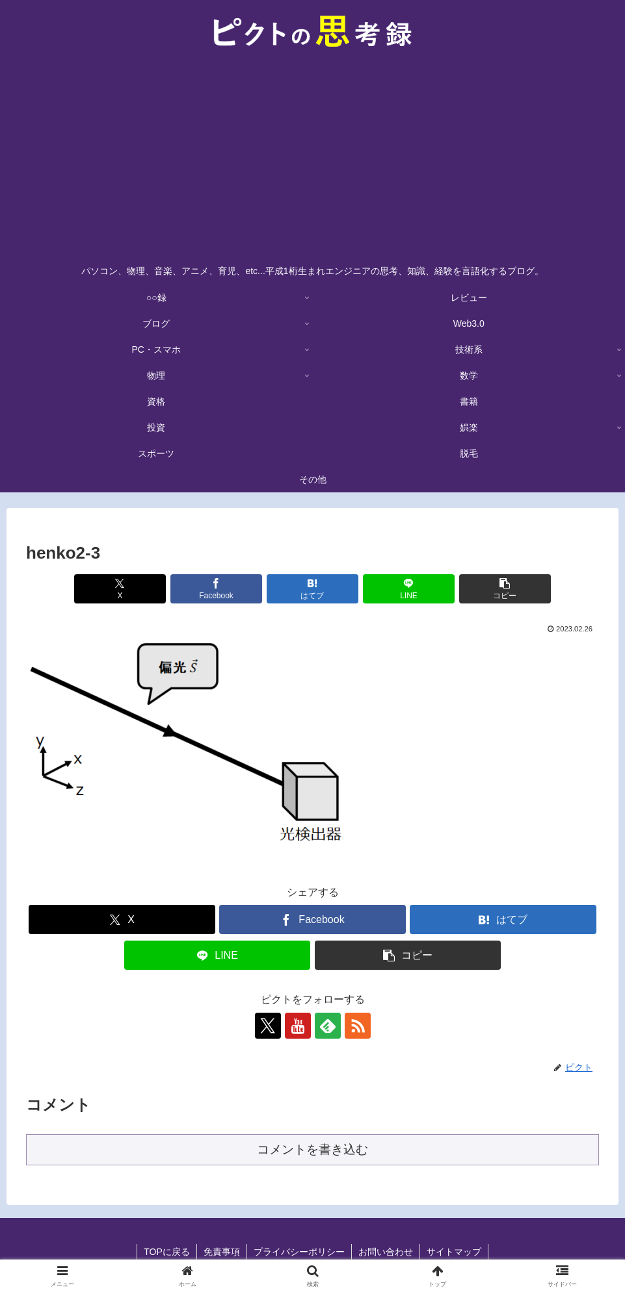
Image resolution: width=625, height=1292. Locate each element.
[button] (505, 588)
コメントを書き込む (312, 1149)
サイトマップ (454, 1252)
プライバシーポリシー (299, 1252)
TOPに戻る (167, 1252)
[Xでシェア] (120, 588)
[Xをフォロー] (268, 1026)
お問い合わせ (385, 1252)
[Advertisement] (312, 160)
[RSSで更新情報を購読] (358, 1026)
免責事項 (222, 1252)
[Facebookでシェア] (216, 588)
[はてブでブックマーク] (312, 588)
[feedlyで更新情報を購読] (328, 1026)
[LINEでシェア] (409, 588)
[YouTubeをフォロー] (298, 1026)
